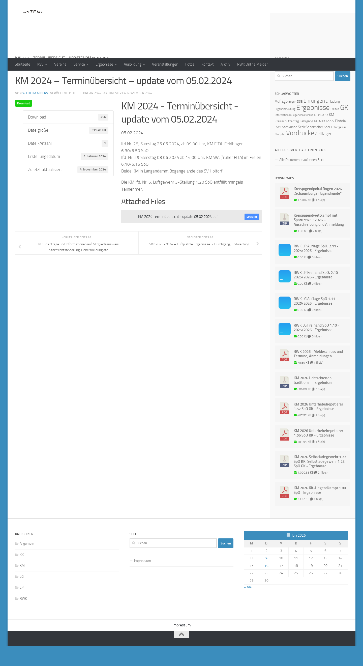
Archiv (225, 64)
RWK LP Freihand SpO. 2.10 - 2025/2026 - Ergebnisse (317, 295)
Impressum (142, 581)
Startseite (22, 64)
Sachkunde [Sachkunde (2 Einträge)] (289, 147)
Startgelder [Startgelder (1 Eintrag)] (339, 147)
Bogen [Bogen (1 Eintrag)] (292, 122)
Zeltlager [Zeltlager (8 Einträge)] (323, 154)
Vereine (60, 64)
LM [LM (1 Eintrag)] (319, 141)
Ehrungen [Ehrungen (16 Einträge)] (314, 121)
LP (21, 607)
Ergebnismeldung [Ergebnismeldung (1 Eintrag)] (285, 129)
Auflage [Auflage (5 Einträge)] (281, 121)
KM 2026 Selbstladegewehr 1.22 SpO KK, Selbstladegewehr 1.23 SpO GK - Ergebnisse (320, 481)
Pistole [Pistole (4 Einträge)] (340, 141)
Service (79, 64)
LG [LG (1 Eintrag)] (315, 141)
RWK (23, 619)
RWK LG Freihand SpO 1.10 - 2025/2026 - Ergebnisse (316, 347)
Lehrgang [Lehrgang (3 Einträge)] (306, 141)
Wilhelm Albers (35, 113)
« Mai (248, 607)
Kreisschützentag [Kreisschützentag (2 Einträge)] (287, 141)
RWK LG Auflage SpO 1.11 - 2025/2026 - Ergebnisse (315, 321)
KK (22, 575)
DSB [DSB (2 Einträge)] (300, 122)
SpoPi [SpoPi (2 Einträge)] (328, 147)
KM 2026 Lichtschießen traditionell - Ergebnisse (313, 400)
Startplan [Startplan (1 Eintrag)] (280, 154)
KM (22, 586)
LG (22, 597)
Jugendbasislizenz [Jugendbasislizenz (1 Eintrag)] (302, 135)
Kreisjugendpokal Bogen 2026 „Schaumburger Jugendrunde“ (318, 211)
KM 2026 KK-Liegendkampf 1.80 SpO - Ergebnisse (320, 510)
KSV (40, 64)
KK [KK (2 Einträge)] (326, 135)
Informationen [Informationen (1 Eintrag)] (283, 135)
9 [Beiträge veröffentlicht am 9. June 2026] (266, 578)
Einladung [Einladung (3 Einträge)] (333, 122)
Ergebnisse (104, 64)
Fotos (189, 64)
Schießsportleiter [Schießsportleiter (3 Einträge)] (310, 147)
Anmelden (282, 78)
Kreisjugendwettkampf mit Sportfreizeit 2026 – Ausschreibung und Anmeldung (319, 240)
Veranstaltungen (165, 64)
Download (23, 123)
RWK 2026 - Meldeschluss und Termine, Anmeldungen (318, 374)
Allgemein (27, 564)
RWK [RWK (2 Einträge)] (278, 147)
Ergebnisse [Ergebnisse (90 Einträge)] (313, 127)
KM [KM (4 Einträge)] (331, 135)
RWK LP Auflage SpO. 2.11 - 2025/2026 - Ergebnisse (316, 268)
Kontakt (207, 64)
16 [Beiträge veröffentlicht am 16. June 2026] (266, 586)
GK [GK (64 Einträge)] (344, 128)
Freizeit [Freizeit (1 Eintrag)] (334, 129)
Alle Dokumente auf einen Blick (301, 180)
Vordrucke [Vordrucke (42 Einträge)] (300, 153)
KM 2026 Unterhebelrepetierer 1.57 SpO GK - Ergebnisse (318, 426)
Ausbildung (132, 64)
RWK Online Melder (252, 64)
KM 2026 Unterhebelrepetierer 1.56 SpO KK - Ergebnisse (318, 453)
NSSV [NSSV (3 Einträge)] (330, 141)
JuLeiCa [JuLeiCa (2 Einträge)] (319, 135)
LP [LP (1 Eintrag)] (323, 141)
